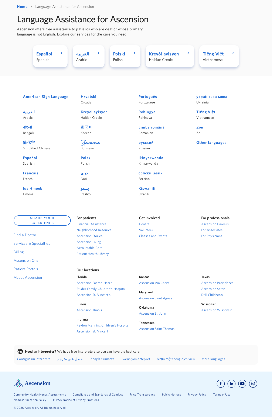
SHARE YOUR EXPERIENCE (42, 220)
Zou (199, 127)
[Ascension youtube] (242, 384)
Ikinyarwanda (151, 157)
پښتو (85, 188)
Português (148, 96)
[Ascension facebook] (221, 384)
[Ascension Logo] (32, 386)
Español (30, 157)
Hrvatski (88, 96)
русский (146, 142)
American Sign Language (45, 96)
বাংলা (27, 127)
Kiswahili (147, 188)
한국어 (87, 127)
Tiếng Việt (205, 111)
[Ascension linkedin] (231, 384)
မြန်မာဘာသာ (91, 142)
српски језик (151, 173)
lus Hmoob (32, 188)
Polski (86, 157)
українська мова (211, 96)
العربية (29, 111)
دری (84, 173)
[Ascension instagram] (253, 384)
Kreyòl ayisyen (94, 111)
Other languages (211, 142)
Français (30, 173)
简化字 (29, 142)
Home (22, 6)
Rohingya (147, 111)
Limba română (152, 127)
